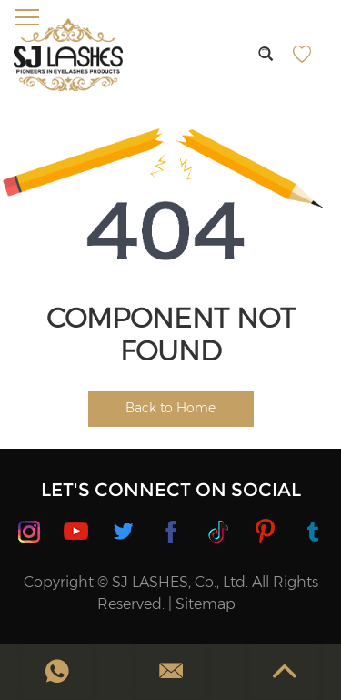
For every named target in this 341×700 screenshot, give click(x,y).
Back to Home (170, 408)
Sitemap (206, 604)
